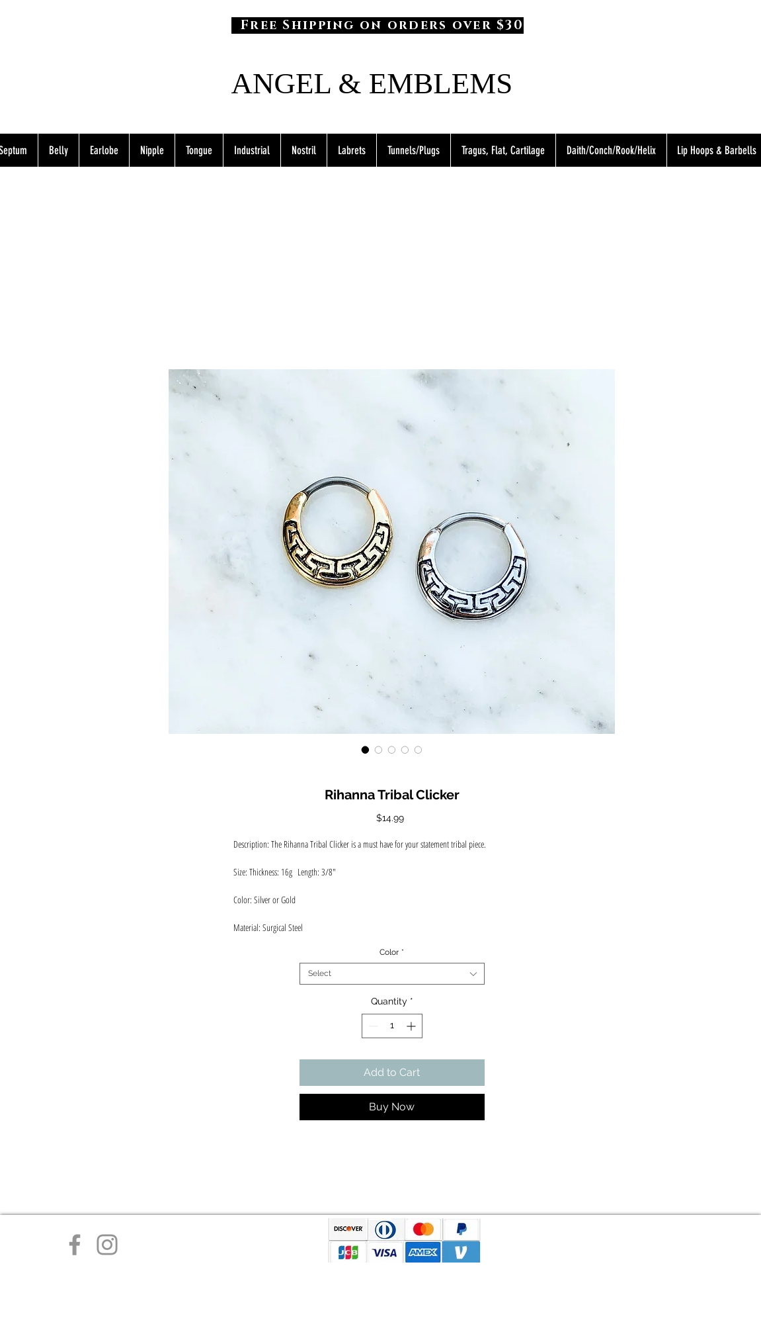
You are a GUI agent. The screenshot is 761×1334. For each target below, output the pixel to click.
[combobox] (392, 974)
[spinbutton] (392, 1026)
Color (392, 952)
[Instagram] (107, 1245)
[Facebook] (75, 1245)
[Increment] (412, 1026)
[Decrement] (372, 1026)
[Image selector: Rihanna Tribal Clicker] (365, 749)
